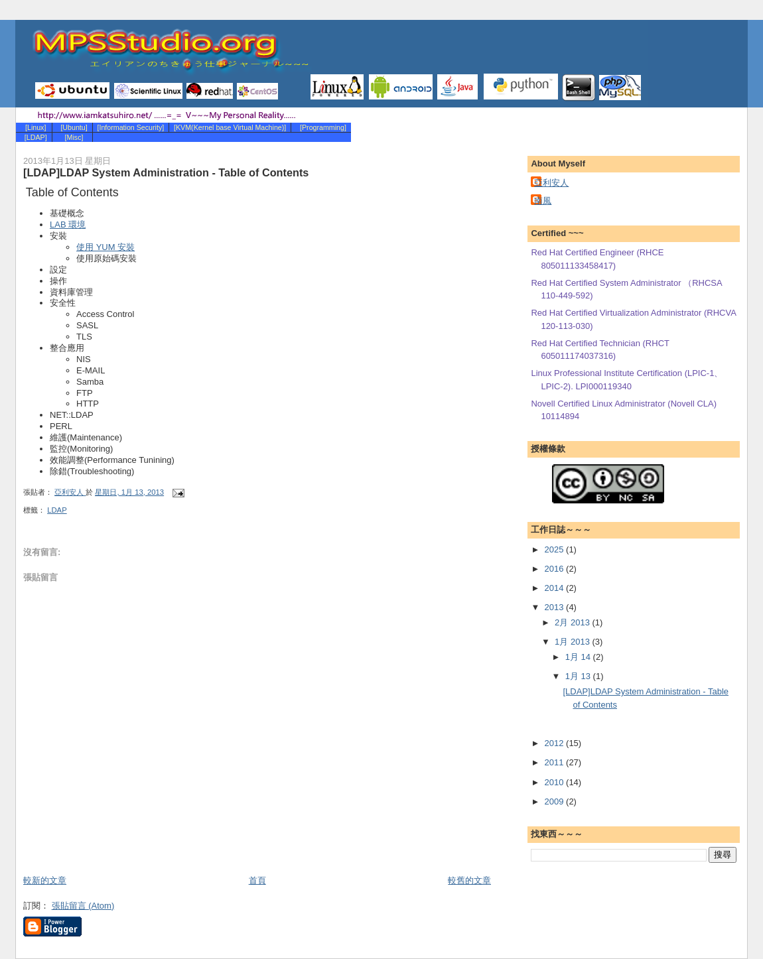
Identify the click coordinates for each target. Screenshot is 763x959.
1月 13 (579, 676)
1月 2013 (573, 642)
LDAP (57, 510)
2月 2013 (573, 622)
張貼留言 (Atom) (83, 906)
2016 (556, 569)
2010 (556, 782)
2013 (556, 607)
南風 (542, 201)
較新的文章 (44, 880)
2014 (556, 588)
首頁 (257, 880)
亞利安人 (551, 183)
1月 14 (579, 657)
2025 (556, 549)
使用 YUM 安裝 (105, 247)
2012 (556, 743)
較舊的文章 (469, 880)
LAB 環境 (68, 224)
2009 (556, 801)
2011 (556, 762)
